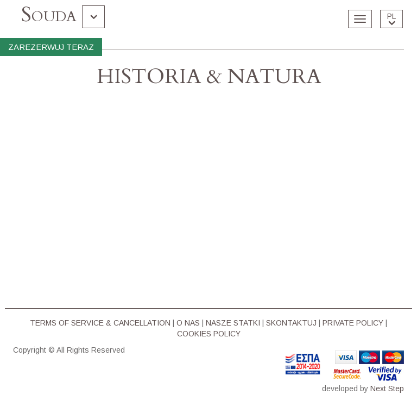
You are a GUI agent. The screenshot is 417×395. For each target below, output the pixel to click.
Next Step (387, 388)
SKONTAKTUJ (291, 322)
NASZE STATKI (233, 322)
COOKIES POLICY (209, 333)
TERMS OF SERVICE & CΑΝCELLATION (100, 322)
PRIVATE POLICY (353, 322)
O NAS (188, 322)
